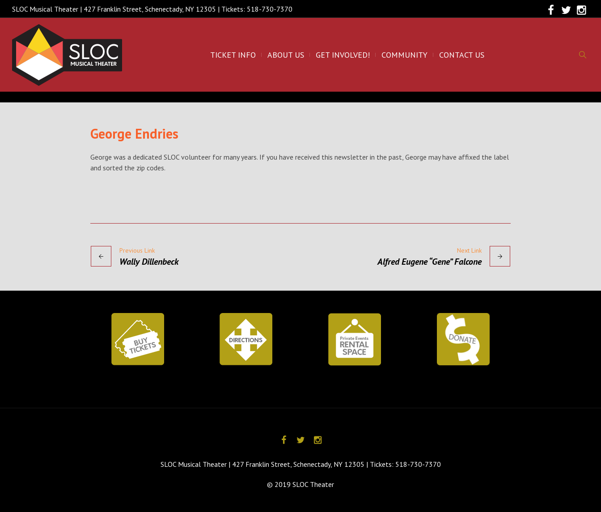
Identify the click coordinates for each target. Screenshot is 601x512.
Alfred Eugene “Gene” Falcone (429, 261)
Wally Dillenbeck (148, 261)
